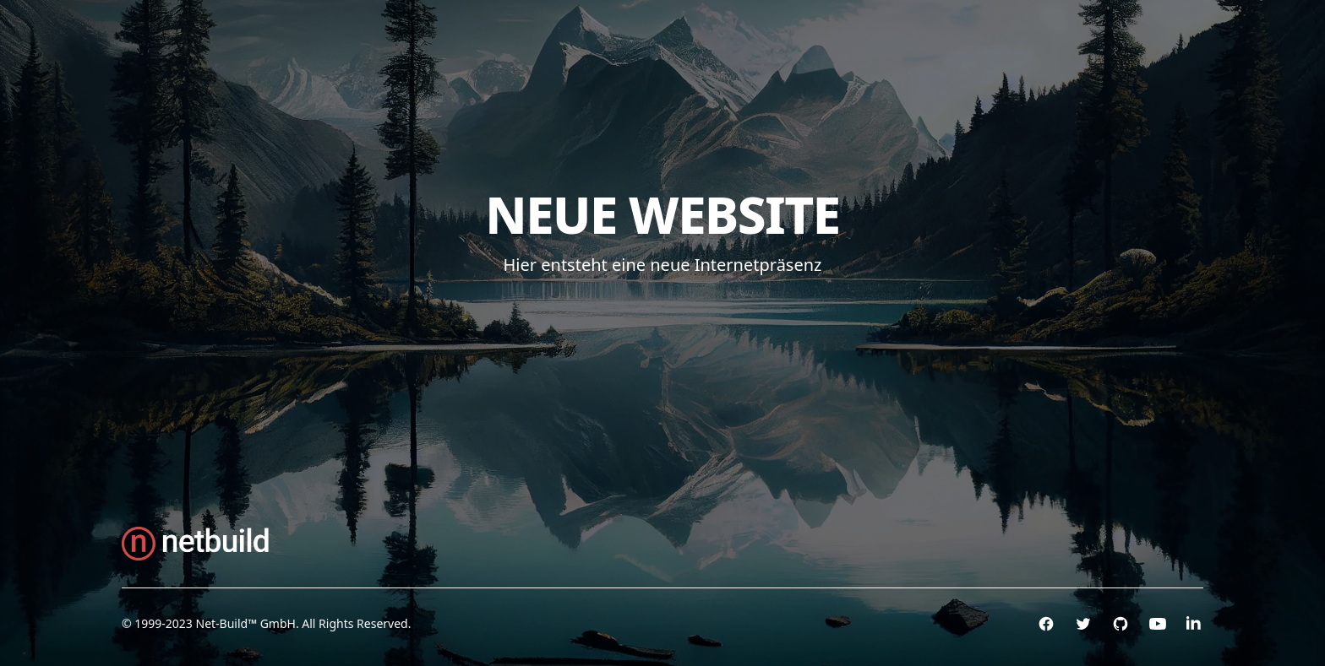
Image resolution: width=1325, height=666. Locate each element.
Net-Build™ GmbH (246, 623)
